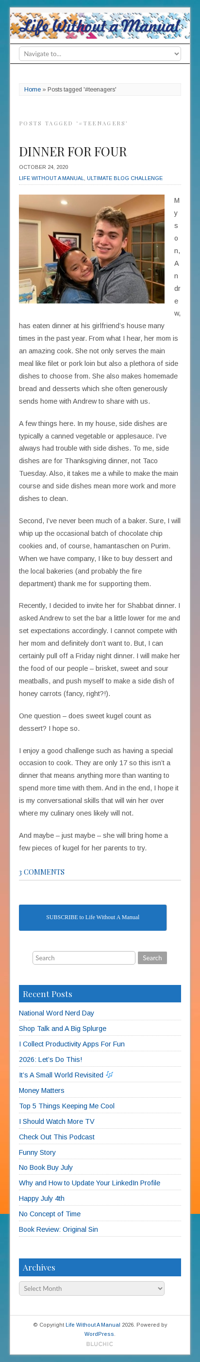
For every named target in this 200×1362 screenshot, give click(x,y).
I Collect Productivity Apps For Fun (72, 1044)
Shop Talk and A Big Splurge (62, 1028)
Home (32, 89)
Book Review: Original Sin (58, 1229)
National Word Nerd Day (56, 1013)
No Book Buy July (46, 1167)
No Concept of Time (50, 1214)
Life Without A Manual (51, 178)
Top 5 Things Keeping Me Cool (67, 1106)
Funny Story (37, 1152)
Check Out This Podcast (57, 1137)
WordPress (99, 1334)
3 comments (42, 872)
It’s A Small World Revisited (66, 1075)
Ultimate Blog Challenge (125, 178)
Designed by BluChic (99, 1344)
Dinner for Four (73, 151)
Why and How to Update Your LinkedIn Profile (89, 1183)
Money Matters (42, 1090)
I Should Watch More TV (57, 1121)
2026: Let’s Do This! (50, 1059)
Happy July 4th (42, 1198)
